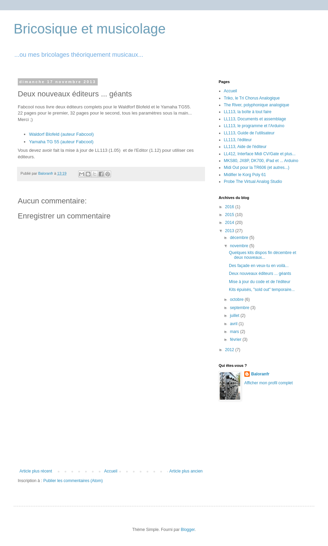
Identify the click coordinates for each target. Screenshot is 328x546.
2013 (230, 230)
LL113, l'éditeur (238, 139)
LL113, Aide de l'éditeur (245, 146)
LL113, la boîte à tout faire (247, 111)
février (236, 339)
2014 (230, 222)
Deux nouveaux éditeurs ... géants (260, 273)
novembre (239, 245)
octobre (237, 299)
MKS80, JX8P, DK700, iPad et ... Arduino (261, 160)
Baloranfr (260, 374)
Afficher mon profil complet (268, 383)
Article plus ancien (186, 471)
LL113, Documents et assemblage (255, 119)
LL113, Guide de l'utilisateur (249, 133)
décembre (239, 237)
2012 (230, 349)
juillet (235, 315)
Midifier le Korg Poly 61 (245, 174)
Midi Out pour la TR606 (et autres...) (256, 167)
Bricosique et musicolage (90, 28)
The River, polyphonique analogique (256, 105)
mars (235, 331)
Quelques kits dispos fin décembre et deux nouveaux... (262, 255)
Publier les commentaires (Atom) (73, 480)
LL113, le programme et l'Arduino (254, 125)
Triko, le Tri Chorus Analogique (252, 98)
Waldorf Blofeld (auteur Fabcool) (61, 134)
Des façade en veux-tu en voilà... (259, 265)
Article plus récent (35, 471)
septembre (240, 307)
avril (234, 323)
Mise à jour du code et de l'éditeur (259, 281)
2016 (230, 206)
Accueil (111, 471)
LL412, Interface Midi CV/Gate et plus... (260, 153)
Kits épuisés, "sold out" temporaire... (262, 289)
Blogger (188, 529)
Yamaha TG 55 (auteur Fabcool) (61, 141)
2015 (230, 214)
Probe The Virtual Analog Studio (253, 181)
